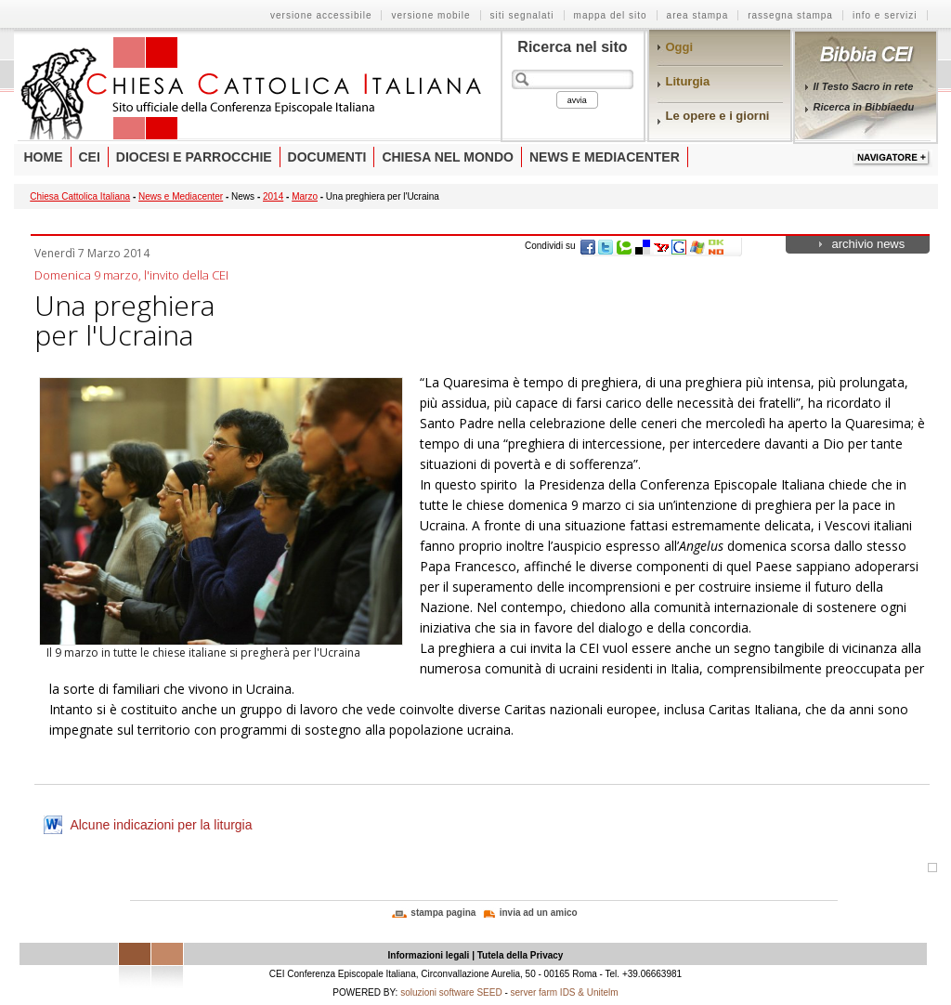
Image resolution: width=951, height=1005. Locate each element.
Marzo (305, 196)
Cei (89, 157)
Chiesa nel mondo (448, 157)
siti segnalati (522, 15)
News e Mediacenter (604, 157)
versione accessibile (321, 15)
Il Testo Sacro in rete (864, 86)
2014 (273, 196)
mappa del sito (610, 15)
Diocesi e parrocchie (194, 157)
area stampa (698, 15)
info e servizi (885, 15)
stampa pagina (443, 912)
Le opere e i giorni (718, 116)
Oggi (680, 47)
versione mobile (430, 15)
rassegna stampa (790, 15)
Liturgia (688, 81)
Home (43, 157)
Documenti (327, 157)
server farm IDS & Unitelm (565, 992)
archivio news (868, 244)
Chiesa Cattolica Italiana (80, 196)
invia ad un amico (539, 912)
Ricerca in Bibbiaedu (864, 106)
